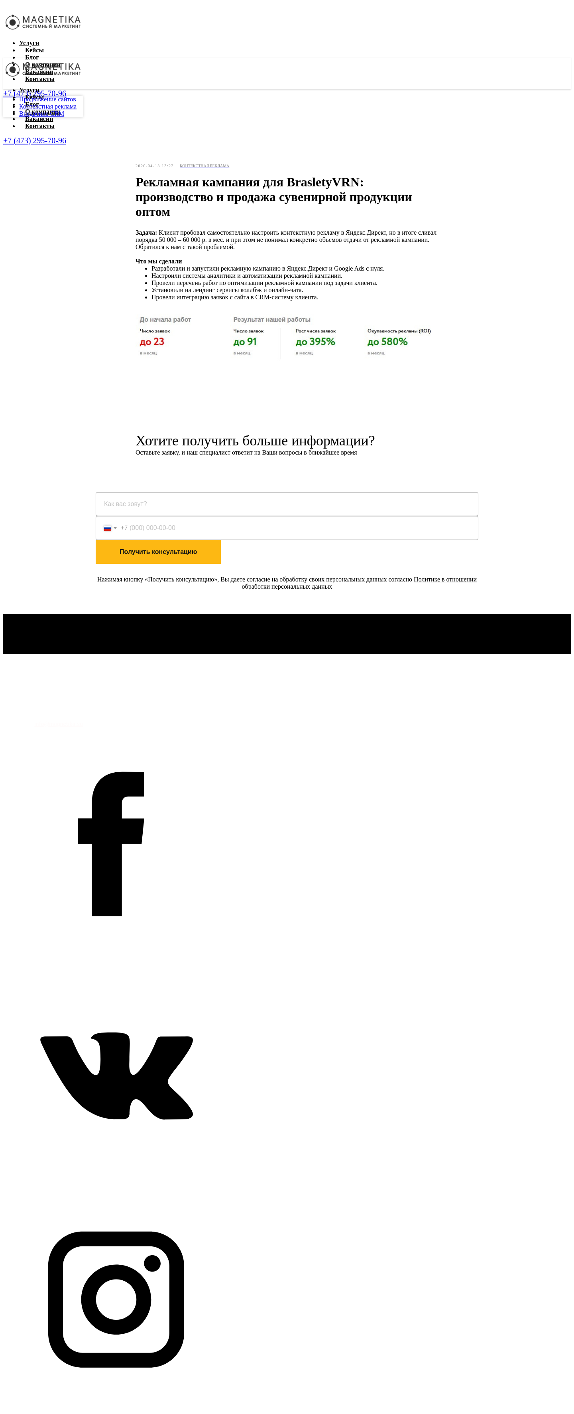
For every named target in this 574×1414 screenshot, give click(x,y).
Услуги (29, 43)
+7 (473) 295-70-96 (34, 140)
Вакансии (39, 118)
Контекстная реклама (48, 106)
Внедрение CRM (41, 113)
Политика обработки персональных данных (61, 707)
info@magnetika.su (58, 724)
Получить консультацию (158, 551)
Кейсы (34, 50)
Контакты (40, 126)
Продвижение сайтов (47, 99)
